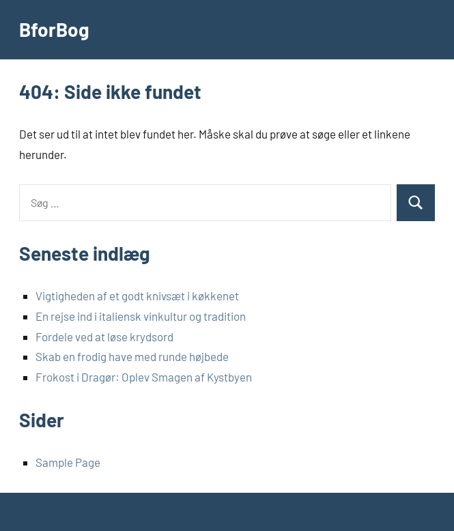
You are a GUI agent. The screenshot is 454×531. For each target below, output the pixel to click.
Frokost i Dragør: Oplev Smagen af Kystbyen (144, 377)
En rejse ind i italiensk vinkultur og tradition (141, 316)
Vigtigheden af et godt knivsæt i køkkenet (137, 295)
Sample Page (68, 462)
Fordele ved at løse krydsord (104, 336)
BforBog (54, 29)
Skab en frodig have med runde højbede (132, 356)
